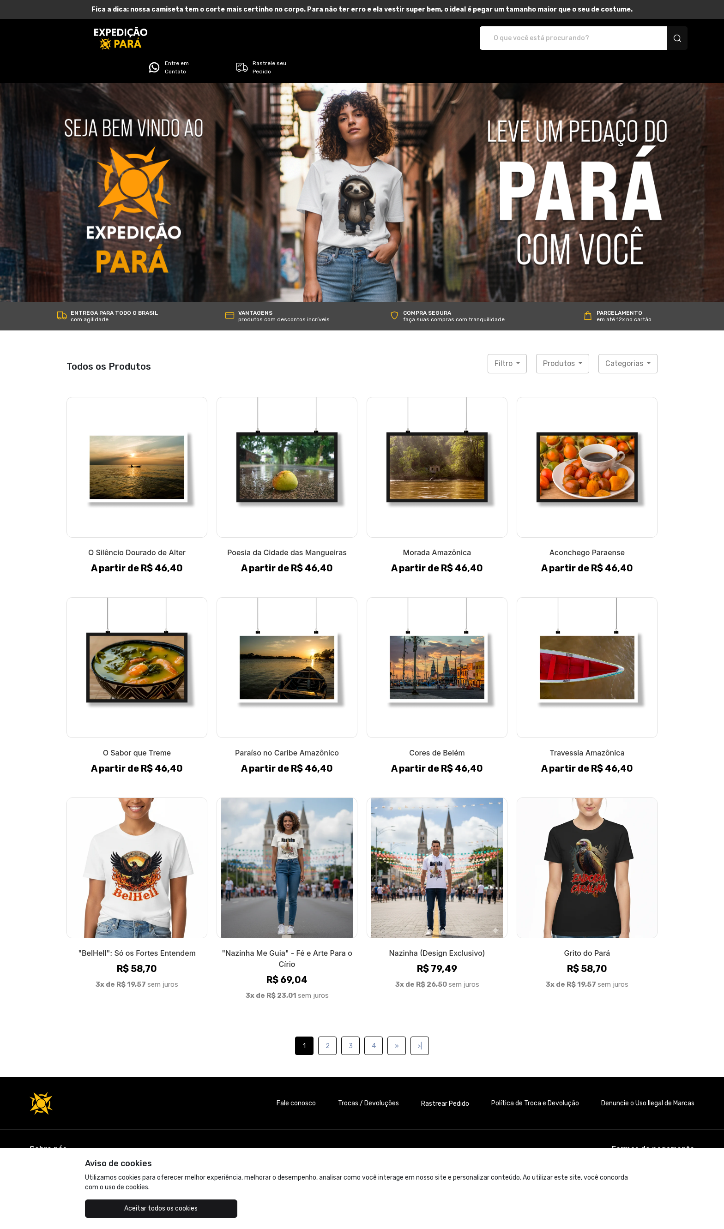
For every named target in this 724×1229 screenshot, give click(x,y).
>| (419, 1020)
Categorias (625, 337)
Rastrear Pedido (445, 1078)
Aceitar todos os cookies (131, 1208)
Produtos (560, 337)
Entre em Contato (556, 38)
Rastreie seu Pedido (648, 38)
